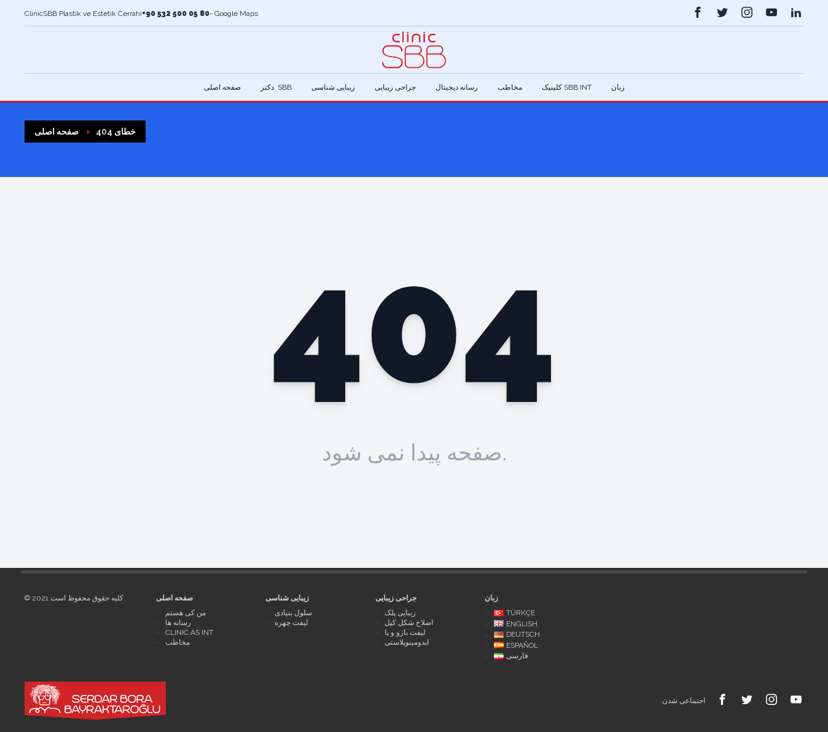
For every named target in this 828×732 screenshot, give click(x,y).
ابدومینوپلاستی (407, 642)
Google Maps (235, 13)
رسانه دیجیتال (456, 87)
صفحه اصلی (222, 87)
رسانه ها (178, 622)
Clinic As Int (189, 632)
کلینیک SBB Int (567, 87)
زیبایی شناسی (333, 87)
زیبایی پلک (400, 612)
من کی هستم (185, 612)
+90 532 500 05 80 (175, 13)
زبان (618, 87)
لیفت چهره (291, 622)
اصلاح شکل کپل (409, 622)
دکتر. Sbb (276, 87)
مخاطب (510, 87)
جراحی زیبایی (395, 87)
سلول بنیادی (293, 612)
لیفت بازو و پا (405, 632)
